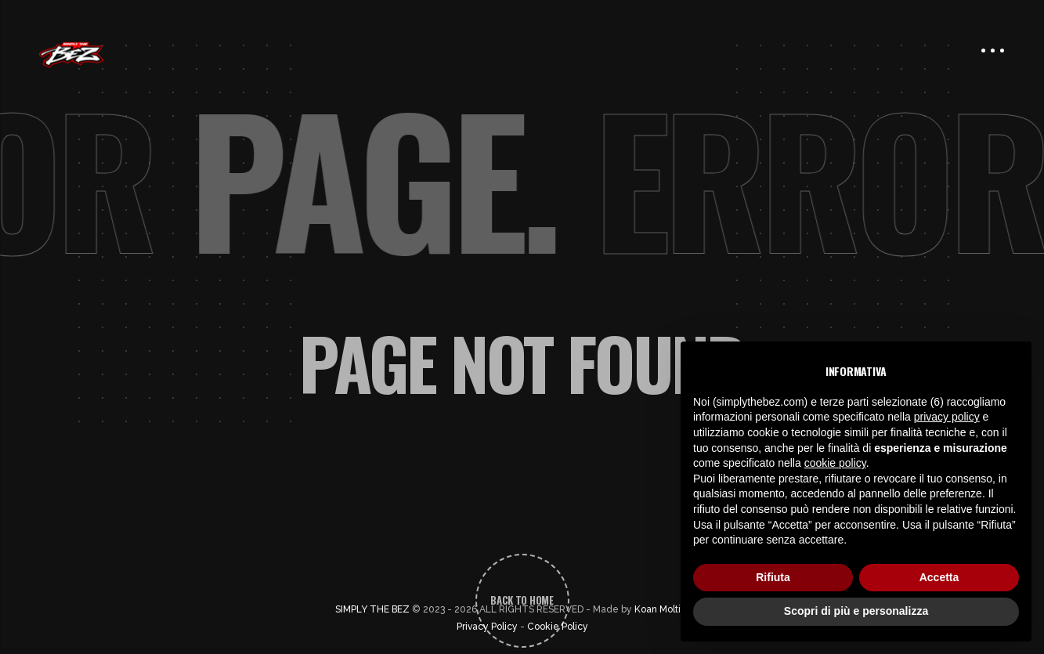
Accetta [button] (939, 577)
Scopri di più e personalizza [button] (856, 611)
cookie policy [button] (835, 463)
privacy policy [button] (947, 416)
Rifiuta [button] (773, 577)
